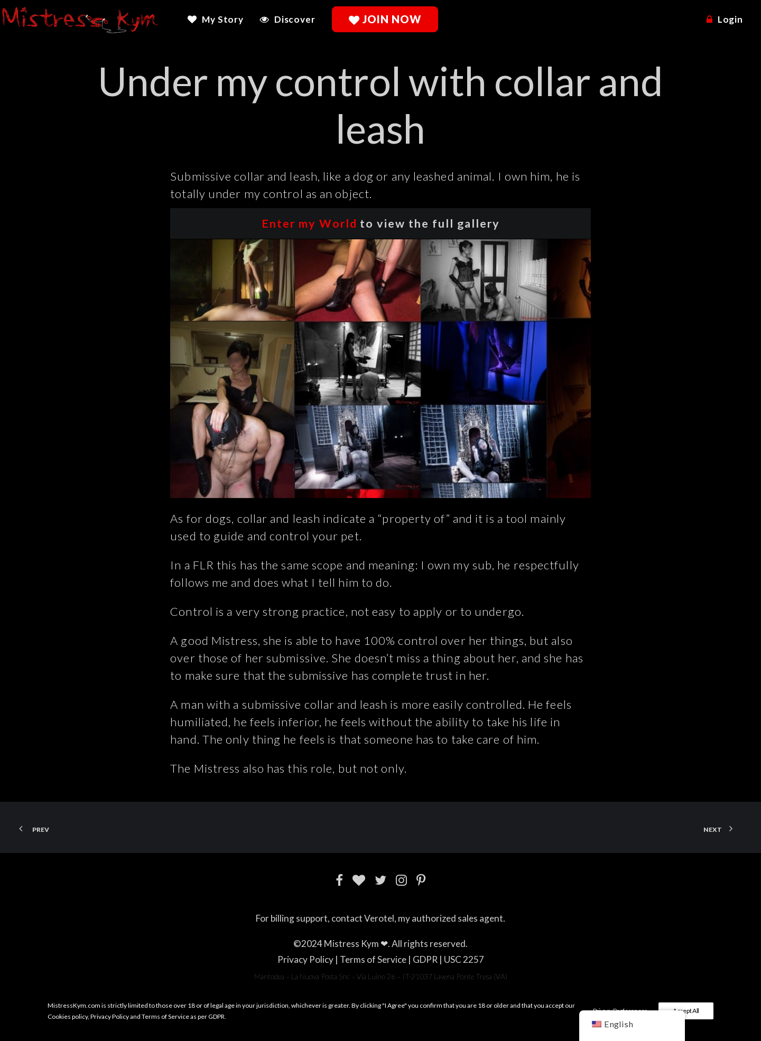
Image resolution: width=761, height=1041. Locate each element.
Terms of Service (373, 959)
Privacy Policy (305, 959)
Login (730, 19)
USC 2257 (464, 959)
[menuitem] (219, 19)
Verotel (379, 918)
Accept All (686, 1011)
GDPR (425, 959)
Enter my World (309, 223)
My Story (223, 19)
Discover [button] (294, 19)
